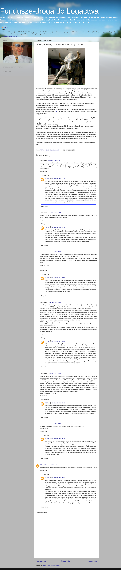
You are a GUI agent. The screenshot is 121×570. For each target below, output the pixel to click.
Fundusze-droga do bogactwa (49, 11)
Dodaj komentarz (42, 512)
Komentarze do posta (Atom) (51, 565)
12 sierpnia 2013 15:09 (58, 403)
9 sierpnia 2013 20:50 (54, 160)
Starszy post (92, 561)
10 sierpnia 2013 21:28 (54, 252)
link (56, 111)
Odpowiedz (43, 171)
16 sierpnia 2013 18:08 (50, 465)
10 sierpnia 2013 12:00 (54, 212)
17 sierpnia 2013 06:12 (58, 438)
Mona (42, 465)
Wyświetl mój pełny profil (9, 36)
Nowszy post (41, 561)
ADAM (6, 27)
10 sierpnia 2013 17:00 (58, 227)
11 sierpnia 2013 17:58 (58, 341)
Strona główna (67, 561)
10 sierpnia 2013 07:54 (58, 178)
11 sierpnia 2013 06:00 (58, 277)
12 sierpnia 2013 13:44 (54, 373)
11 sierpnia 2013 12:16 (54, 302)
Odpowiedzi (45, 175)
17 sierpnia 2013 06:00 (58, 477)
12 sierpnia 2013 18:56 (54, 424)
